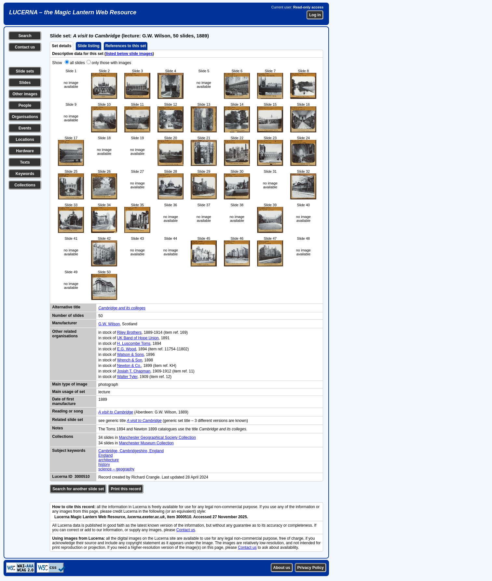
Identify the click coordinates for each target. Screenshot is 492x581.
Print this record (126, 489)
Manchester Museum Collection (146, 443)
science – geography (116, 469)
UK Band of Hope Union (138, 338)
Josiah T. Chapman (134, 371)
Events (25, 128)
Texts (25, 162)
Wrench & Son (129, 360)
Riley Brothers (129, 332)
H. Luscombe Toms (134, 343)
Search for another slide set (78, 489)
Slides (25, 82)
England (105, 455)
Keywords (25, 173)
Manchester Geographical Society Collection (157, 437)
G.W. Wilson (109, 324)
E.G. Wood (126, 349)
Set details (61, 46)
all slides (77, 63)
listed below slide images (129, 53)
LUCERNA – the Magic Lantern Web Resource (72, 12)
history (104, 464)
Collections (24, 185)
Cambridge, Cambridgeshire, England (131, 451)
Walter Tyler (127, 376)
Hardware (25, 151)
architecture (108, 460)
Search (24, 36)
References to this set (125, 46)
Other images (24, 94)
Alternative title (66, 307)
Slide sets (25, 71)
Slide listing (88, 46)
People (25, 105)
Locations (25, 139)
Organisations (25, 117)
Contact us (25, 47)
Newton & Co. (129, 365)
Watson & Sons (130, 354)
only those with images (111, 63)
